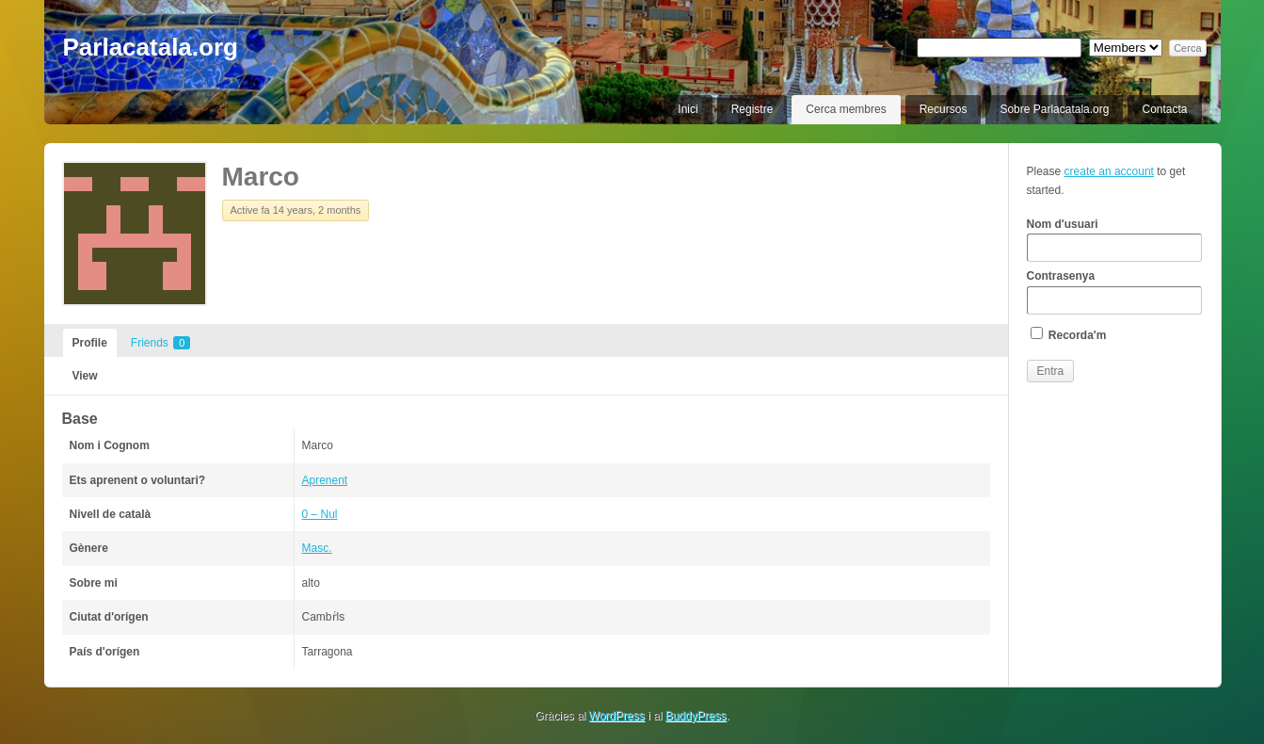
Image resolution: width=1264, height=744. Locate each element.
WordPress (617, 715)
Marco (260, 176)
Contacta (1164, 109)
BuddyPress (696, 715)
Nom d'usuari (1114, 240)
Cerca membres (846, 109)
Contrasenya (1114, 292)
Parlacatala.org (150, 47)
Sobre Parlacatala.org (1054, 109)
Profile (89, 342)
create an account (1109, 171)
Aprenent (325, 480)
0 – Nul (320, 514)
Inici (687, 109)
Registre (752, 109)
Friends (160, 342)
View (85, 375)
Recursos (944, 109)
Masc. (317, 548)
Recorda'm (1069, 334)
